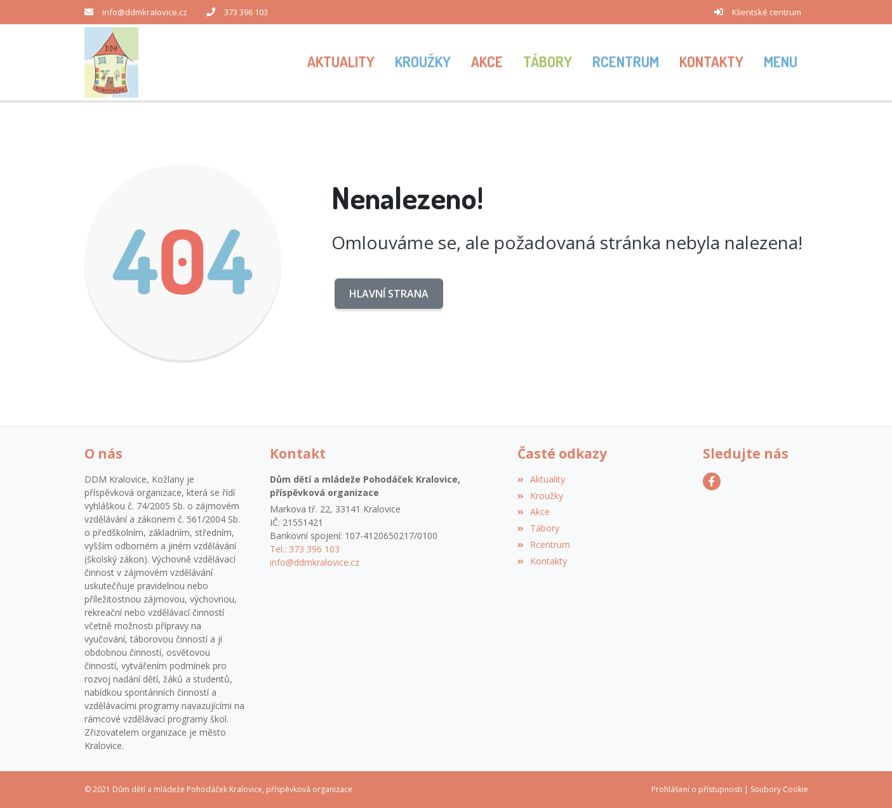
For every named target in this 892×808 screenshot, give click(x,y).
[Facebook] (712, 481)
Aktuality (541, 479)
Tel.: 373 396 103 (305, 549)
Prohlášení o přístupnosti (696, 789)
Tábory (538, 528)
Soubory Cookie (779, 789)
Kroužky (540, 496)
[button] (781, 63)
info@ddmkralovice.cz (144, 12)
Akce (533, 511)
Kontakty (542, 561)
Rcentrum (543, 544)
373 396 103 (246, 12)
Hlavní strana (389, 294)
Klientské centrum (766, 12)
